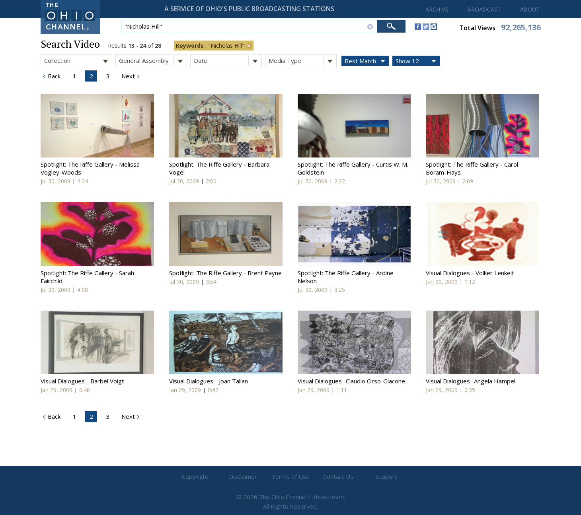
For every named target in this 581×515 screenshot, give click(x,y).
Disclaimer (243, 476)
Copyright (195, 476)
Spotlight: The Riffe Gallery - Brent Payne (225, 273)
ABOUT (530, 9)
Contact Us (338, 476)
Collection (78, 61)
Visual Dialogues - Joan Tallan (208, 381)
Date (227, 61)
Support (386, 476)
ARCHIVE (436, 9)
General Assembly (153, 61)
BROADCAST (484, 9)
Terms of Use (290, 476)
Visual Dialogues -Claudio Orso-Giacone (351, 381)
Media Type (302, 61)
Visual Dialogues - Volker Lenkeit (470, 273)
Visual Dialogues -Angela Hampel (470, 381)
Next (127, 76)
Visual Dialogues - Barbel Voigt (82, 381)
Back (53, 76)
